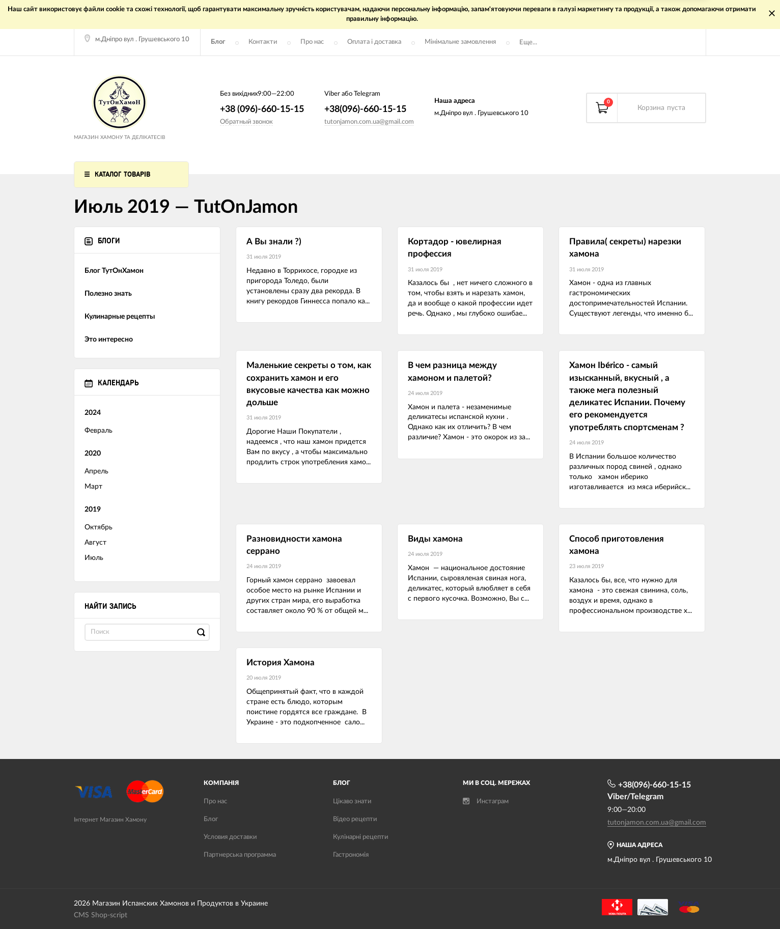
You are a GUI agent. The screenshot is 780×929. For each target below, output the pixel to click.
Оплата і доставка (374, 42)
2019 (93, 509)
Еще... (528, 42)
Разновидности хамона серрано (294, 544)
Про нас (312, 42)
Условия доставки (230, 837)
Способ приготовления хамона (616, 544)
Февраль (99, 430)
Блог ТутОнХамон (114, 270)
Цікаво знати (352, 801)
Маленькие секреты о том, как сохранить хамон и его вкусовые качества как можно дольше (308, 384)
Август (95, 542)
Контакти (262, 42)
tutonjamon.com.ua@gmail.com (369, 122)
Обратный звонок (246, 122)
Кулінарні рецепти (360, 837)
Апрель (96, 471)
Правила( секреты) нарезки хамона (625, 247)
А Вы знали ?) (273, 241)
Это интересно (109, 339)
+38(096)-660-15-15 (365, 109)
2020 (93, 453)
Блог (218, 42)
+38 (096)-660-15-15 (262, 109)
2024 (93, 412)
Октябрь (99, 527)
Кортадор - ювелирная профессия (455, 247)
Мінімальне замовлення (460, 42)
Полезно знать (108, 293)
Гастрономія (351, 855)
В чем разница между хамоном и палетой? (452, 371)
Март (93, 486)
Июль (94, 557)
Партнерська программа (240, 855)
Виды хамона (435, 538)
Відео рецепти (355, 819)
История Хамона (280, 662)
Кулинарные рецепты (120, 316)
